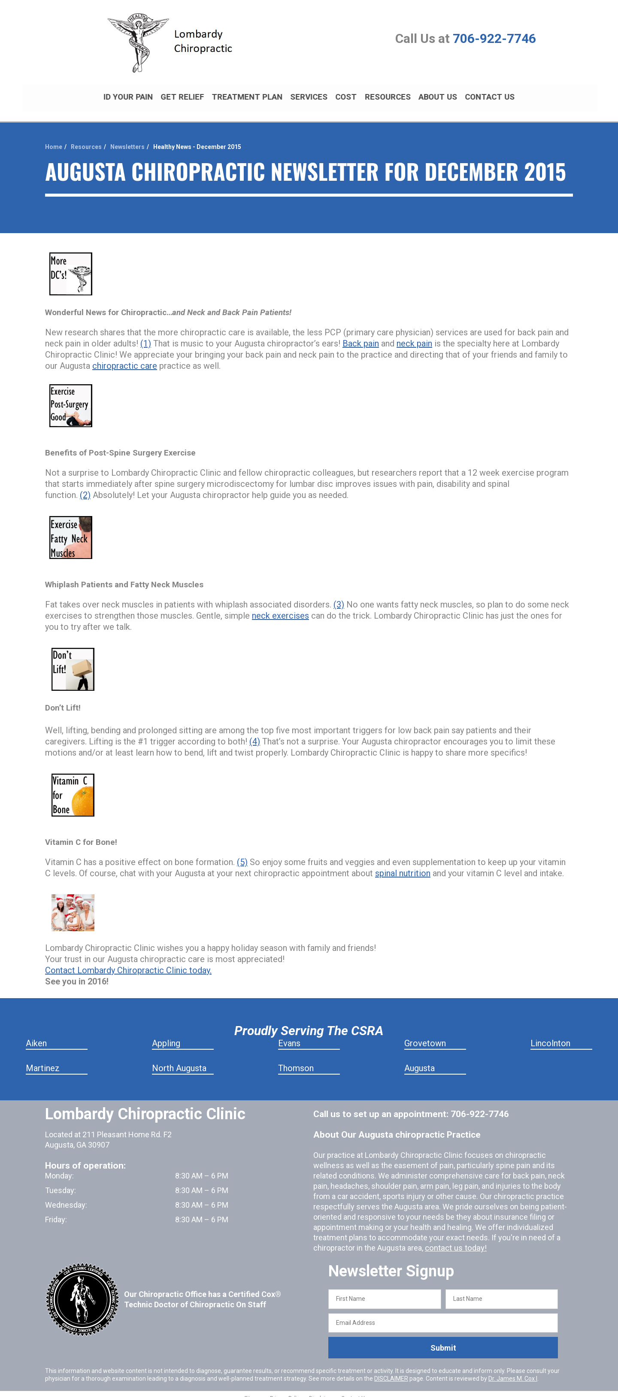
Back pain (360, 336)
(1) (145, 336)
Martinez (43, 1061)
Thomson (296, 1061)
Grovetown (425, 1036)
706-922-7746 (494, 38)
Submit (443, 1340)
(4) (254, 734)
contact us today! (454, 1240)
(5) (242, 855)
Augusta (419, 1061)
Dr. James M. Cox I (512, 1371)
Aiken (36, 1036)
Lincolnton (550, 1036)
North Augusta (179, 1061)
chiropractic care (124, 358)
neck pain (414, 336)
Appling (166, 1036)
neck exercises (280, 608)
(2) (85, 488)
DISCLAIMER (391, 1371)
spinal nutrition (402, 866)
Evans (289, 1036)
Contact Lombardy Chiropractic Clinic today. (128, 963)
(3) (338, 597)
